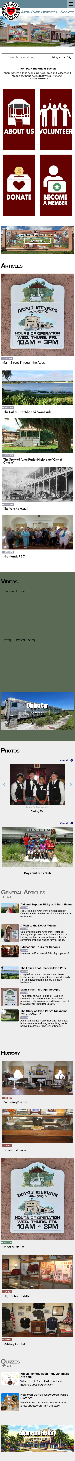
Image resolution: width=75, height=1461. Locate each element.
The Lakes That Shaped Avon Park (27, 411)
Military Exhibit (14, 1344)
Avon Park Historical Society (47, 12)
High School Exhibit (17, 1296)
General (8, 358)
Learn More (37, 241)
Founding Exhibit (15, 1102)
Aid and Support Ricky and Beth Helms (46, 904)
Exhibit (8, 1098)
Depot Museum (13, 1247)
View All (64, 760)
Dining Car (37, 706)
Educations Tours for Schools (40, 947)
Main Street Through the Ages (23, 362)
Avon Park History (37, 1433)
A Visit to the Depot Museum (39, 925)
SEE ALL (8, 897)
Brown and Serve (15, 1150)
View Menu (37, 712)
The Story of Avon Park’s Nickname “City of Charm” (32, 461)
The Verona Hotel (15, 508)
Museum (8, 1243)
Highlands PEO (14, 556)
